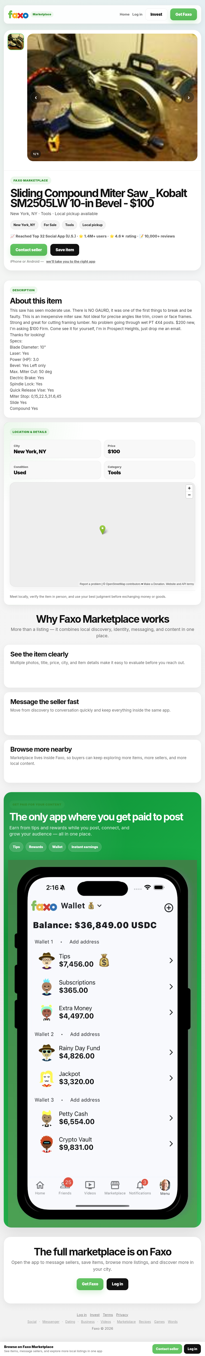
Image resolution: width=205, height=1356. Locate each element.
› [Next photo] (189, 97)
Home (124, 14)
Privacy (122, 1315)
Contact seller (29, 250)
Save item (65, 250)
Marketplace (126, 1322)
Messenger (51, 1322)
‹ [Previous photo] (36, 97)
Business (87, 1322)
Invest (156, 14)
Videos (106, 1322)
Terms (108, 1315)
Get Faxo (183, 14)
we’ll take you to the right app (70, 261)
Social (32, 1322)
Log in (137, 14)
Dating (70, 1322)
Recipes (145, 1322)
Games (159, 1322)
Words (173, 1322)
